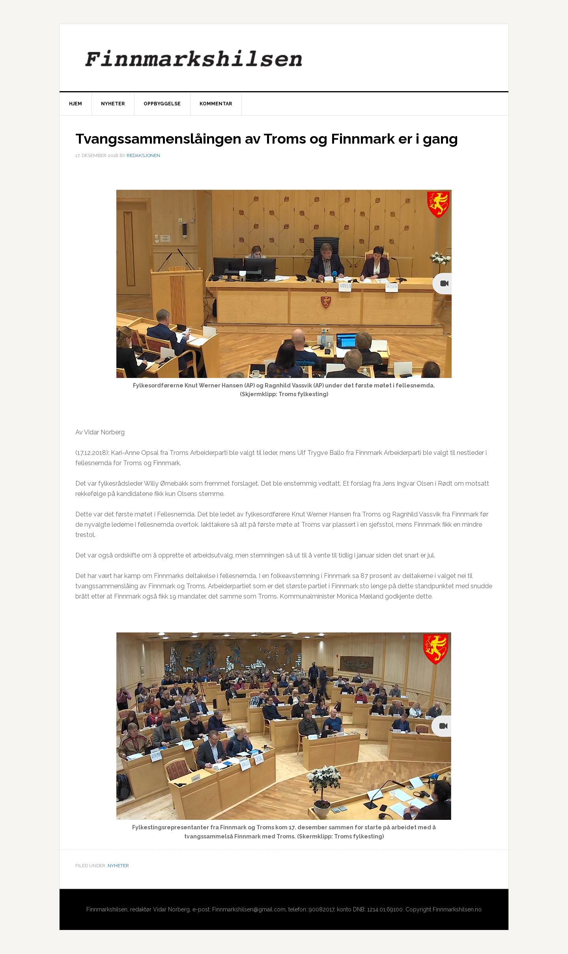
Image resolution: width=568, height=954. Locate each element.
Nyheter (118, 865)
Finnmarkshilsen (284, 57)
